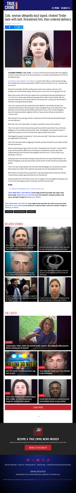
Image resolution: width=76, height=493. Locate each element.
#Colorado (9, 212)
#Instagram (31, 212)
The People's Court (55, 474)
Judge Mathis (45, 474)
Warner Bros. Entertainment (41, 479)
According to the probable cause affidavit (22, 81)
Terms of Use (62, 479)
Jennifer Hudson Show (35, 474)
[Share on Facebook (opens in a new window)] (9, 27)
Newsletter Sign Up (38, 447)
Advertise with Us (30, 465)
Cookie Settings (41, 465)
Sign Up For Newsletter (11, 465)
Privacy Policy (54, 479)
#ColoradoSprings (20, 212)
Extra (26, 474)
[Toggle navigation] (55, 7)
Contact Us (21, 465)
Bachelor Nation (20, 474)
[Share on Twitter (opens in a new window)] (18, 27)
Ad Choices (70, 479)
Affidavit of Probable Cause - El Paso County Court (27, 189)
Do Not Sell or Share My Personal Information (59, 465)
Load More (38, 407)
